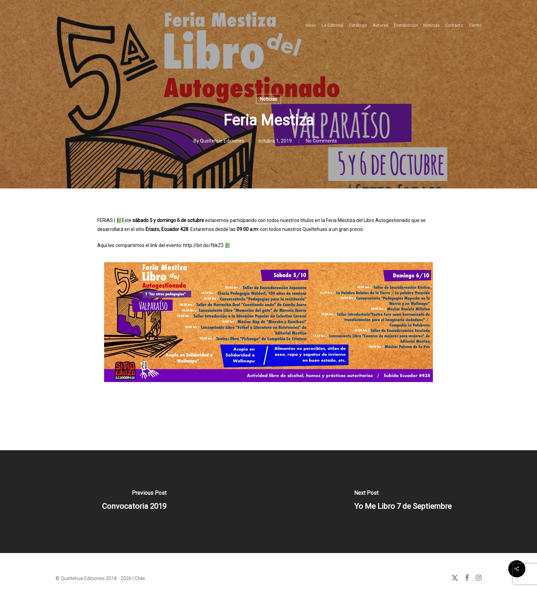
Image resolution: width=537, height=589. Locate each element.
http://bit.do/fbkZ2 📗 (206, 245)
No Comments (321, 141)
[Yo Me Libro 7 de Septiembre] (402, 501)
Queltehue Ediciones (222, 141)
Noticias (268, 99)
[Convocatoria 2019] (134, 501)
